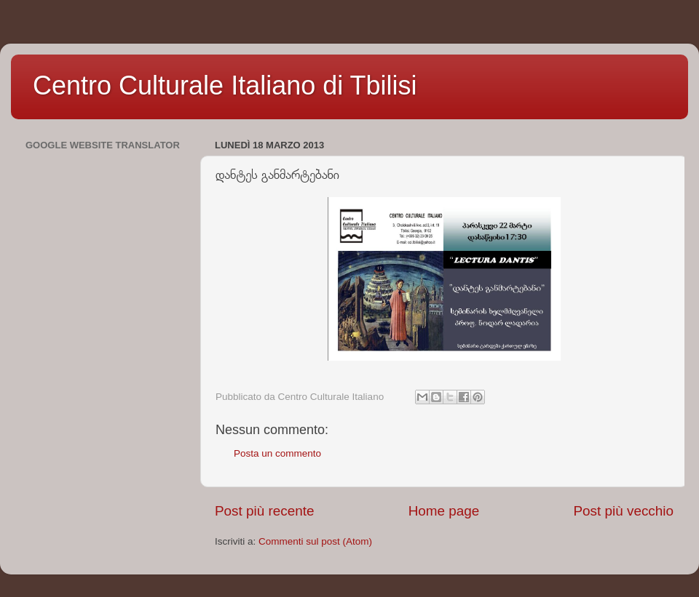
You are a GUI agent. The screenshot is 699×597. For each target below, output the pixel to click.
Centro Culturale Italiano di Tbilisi (225, 85)
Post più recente (265, 510)
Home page (444, 510)
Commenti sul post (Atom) (315, 541)
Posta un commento (277, 453)
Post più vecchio (623, 510)
